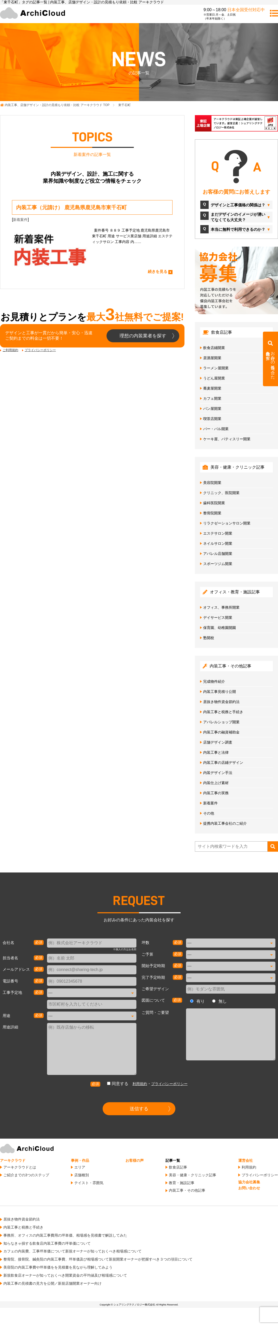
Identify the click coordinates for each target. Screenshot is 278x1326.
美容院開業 (212, 482)
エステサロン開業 (217, 533)
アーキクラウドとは (19, 1167)
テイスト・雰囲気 (88, 1183)
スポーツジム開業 (217, 564)
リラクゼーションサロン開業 (226, 523)
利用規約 (140, 1084)
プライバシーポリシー (40, 350)
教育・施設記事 (181, 1183)
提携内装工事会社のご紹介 (225, 823)
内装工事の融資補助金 (221, 732)
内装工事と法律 (216, 752)
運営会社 (245, 1160)
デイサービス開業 (217, 617)
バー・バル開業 (216, 429)
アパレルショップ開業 (221, 722)
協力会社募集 (249, 1182)
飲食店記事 (178, 1167)
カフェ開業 (212, 398)
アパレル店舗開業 (217, 553)
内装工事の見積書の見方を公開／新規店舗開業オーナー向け (52, 1283)
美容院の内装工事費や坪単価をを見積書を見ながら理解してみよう (57, 1267)
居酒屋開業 (212, 358)
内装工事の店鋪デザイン (223, 762)
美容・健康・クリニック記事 (192, 1175)
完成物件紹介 (214, 681)
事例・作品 (80, 1160)
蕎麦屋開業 (212, 388)
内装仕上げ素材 (216, 783)
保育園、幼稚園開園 (219, 627)
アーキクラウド (12, 1160)
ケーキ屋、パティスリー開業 (226, 439)
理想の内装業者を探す (143, 335)
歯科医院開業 (214, 503)
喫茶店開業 (212, 419)
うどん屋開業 (214, 378)
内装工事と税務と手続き (223, 712)
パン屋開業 (212, 408)
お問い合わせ (249, 1188)
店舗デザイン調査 (217, 742)
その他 (208, 813)
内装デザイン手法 (217, 772)
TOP (57, 105)
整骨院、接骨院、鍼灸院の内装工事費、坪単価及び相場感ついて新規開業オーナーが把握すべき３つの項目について (98, 1259)
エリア (79, 1167)
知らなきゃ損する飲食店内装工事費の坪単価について (47, 1243)
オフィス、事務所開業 (221, 607)
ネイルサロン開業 (217, 543)
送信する (139, 1108)
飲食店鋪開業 (214, 348)
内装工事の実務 (216, 793)
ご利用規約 (10, 350)
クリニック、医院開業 (221, 493)
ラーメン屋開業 (216, 368)
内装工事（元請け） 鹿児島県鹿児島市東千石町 (71, 207)
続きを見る (157, 271)
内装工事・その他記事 (187, 1190)
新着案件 (20, 220)
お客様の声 (134, 1160)
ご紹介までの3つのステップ (26, 1175)
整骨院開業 (212, 513)
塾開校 (208, 638)
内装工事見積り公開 (219, 691)
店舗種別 (81, 1175)
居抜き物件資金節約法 (221, 702)
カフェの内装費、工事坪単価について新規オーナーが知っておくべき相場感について (72, 1251)
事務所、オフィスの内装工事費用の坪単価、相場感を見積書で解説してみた (65, 1235)
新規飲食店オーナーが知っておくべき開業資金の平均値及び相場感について (65, 1275)
